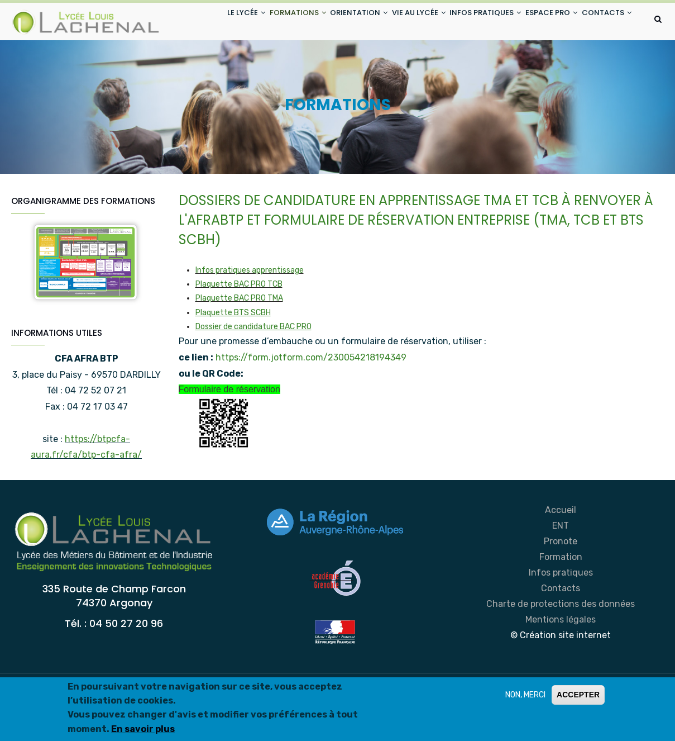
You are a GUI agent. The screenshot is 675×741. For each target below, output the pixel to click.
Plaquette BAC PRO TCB (239, 329)
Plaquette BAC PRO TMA (239, 343)
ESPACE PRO (543, 21)
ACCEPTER (578, 696)
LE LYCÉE (203, 21)
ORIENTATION (329, 21)
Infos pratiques (561, 617)
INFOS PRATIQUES (470, 21)
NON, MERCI (525, 697)
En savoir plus (143, 731)
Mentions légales (560, 664)
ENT (560, 570)
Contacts (560, 633)
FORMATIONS (261, 21)
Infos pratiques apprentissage (249, 315)
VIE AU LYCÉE (396, 21)
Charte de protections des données (560, 648)
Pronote (560, 586)
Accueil (560, 554)
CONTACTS (209, 63)
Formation (560, 601)
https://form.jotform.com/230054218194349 (311, 401)
